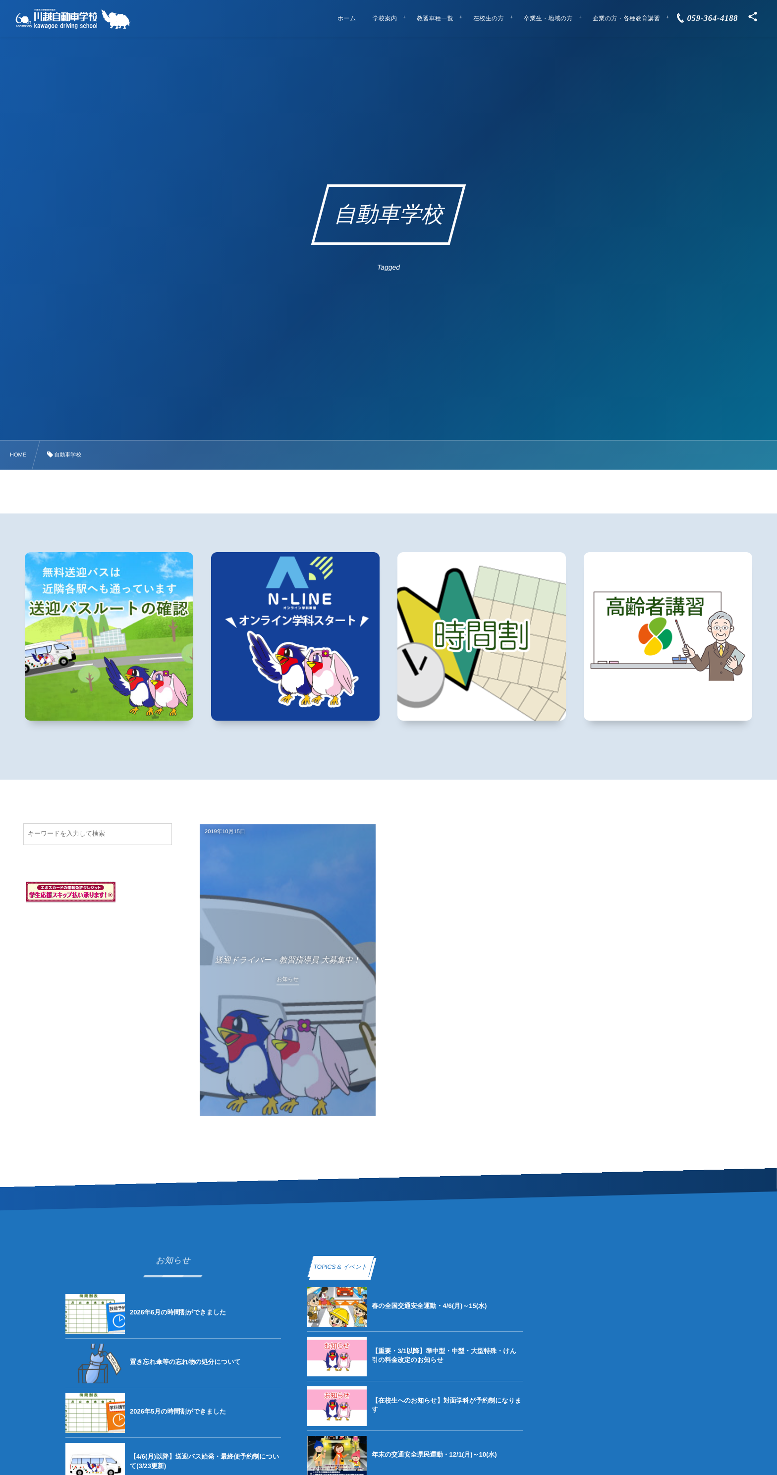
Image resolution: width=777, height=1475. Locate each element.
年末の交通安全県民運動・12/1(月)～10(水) (434, 1454)
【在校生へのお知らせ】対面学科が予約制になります (446, 1405)
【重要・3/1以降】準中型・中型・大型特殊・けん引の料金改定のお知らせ (444, 1355)
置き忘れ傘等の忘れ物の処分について (185, 1361)
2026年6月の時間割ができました (178, 1312)
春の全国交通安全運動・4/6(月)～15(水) (429, 1305)
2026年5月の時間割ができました (178, 1411)
